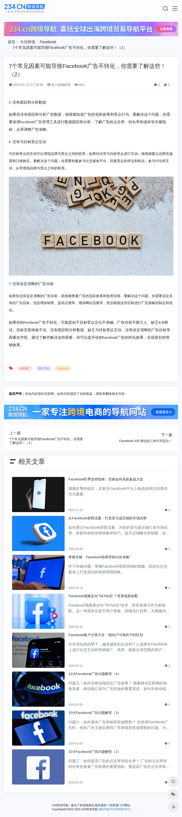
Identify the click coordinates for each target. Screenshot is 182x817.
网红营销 (43, 368)
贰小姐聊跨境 (58, 85)
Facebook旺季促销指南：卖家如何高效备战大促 (105, 479)
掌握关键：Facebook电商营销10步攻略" (99, 557)
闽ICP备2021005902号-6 (114, 809)
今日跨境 (27, 42)
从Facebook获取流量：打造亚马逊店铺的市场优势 (107, 518)
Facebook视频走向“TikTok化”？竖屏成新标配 (103, 596)
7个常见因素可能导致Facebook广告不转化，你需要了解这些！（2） (70, 47)
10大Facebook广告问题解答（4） (94, 674)
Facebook (48, 42)
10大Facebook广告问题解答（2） (94, 752)
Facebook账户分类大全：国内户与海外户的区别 (105, 635)
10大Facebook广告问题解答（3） (94, 713)
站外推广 (25, 368)
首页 (11, 42)
